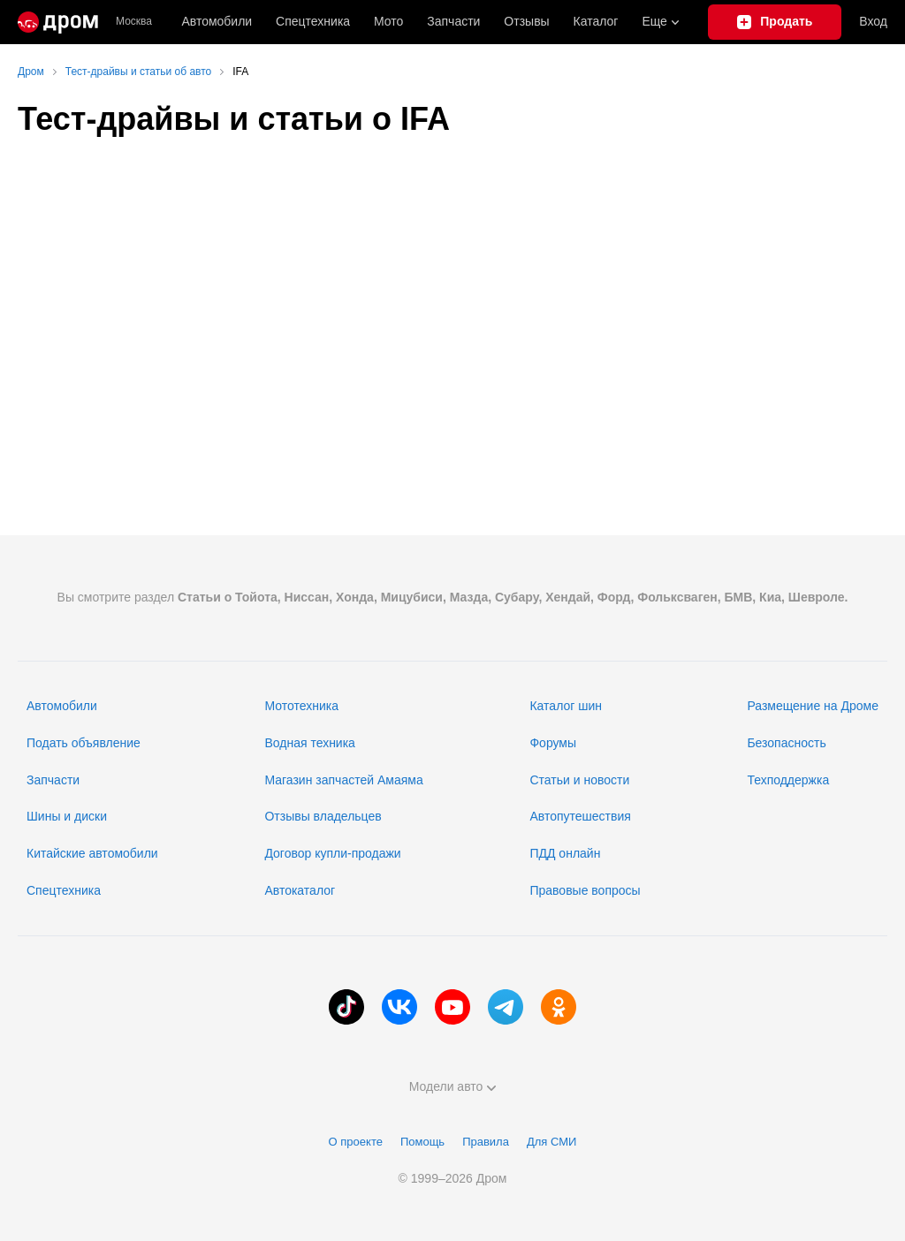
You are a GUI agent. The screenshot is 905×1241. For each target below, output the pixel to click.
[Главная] (58, 22)
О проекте (356, 1141)
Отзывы (526, 21)
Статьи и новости (579, 780)
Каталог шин (565, 706)
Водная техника (309, 743)
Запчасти (453, 21)
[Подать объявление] (774, 22)
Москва (134, 21)
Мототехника (301, 706)
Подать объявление (84, 743)
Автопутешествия (579, 816)
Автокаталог (299, 890)
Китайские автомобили (92, 853)
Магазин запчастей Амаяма (343, 780)
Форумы (552, 743)
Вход (873, 21)
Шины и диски (67, 816)
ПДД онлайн (564, 853)
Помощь (422, 1141)
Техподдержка (788, 780)
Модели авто (453, 1086)
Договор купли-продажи (332, 853)
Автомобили (216, 21)
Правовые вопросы (584, 890)
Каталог (596, 21)
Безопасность (786, 743)
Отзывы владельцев (322, 816)
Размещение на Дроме (812, 706)
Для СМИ (551, 1141)
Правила (485, 1141)
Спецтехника (64, 890)
